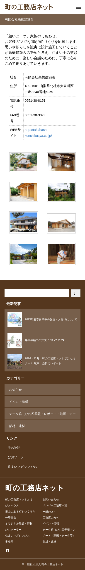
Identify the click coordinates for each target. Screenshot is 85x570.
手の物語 (12, 447)
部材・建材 (17, 426)
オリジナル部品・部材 (18, 523)
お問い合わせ (51, 499)
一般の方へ (49, 511)
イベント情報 (18, 402)
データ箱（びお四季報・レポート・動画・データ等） (42, 416)
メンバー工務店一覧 (55, 505)
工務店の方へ (51, 517)
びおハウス (12, 505)
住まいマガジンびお (17, 535)
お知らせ (15, 389)
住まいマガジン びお (21, 467)
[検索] (75, 293)
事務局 (9, 541)
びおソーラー (16, 457)
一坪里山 (10, 517)
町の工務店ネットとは (18, 499)
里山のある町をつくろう (20, 511)
